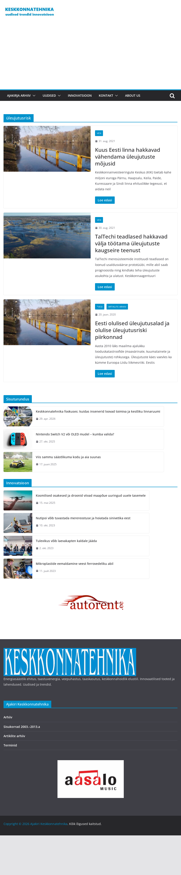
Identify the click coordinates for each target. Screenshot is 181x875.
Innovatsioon (80, 95)
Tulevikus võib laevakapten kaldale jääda (66, 541)
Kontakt (106, 95)
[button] (33, 95)
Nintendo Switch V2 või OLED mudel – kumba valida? (75, 434)
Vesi (99, 133)
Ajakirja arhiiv (19, 95)
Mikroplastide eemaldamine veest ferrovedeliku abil (74, 564)
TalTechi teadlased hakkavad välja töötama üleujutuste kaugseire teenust (131, 243)
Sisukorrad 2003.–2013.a (22, 727)
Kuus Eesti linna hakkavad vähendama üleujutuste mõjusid (127, 156)
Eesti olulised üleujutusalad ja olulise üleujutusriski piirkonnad (132, 329)
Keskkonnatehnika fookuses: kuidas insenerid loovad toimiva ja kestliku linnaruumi (98, 411)
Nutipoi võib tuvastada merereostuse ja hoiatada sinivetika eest (83, 518)
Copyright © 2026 (17, 824)
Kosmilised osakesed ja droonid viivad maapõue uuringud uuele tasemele (91, 495)
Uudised (49, 95)
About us (132, 95)
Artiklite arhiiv (117, 306)
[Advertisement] (90, 56)
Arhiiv (8, 717)
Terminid (10, 745)
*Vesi (100, 306)
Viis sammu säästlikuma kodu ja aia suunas (68, 457)
